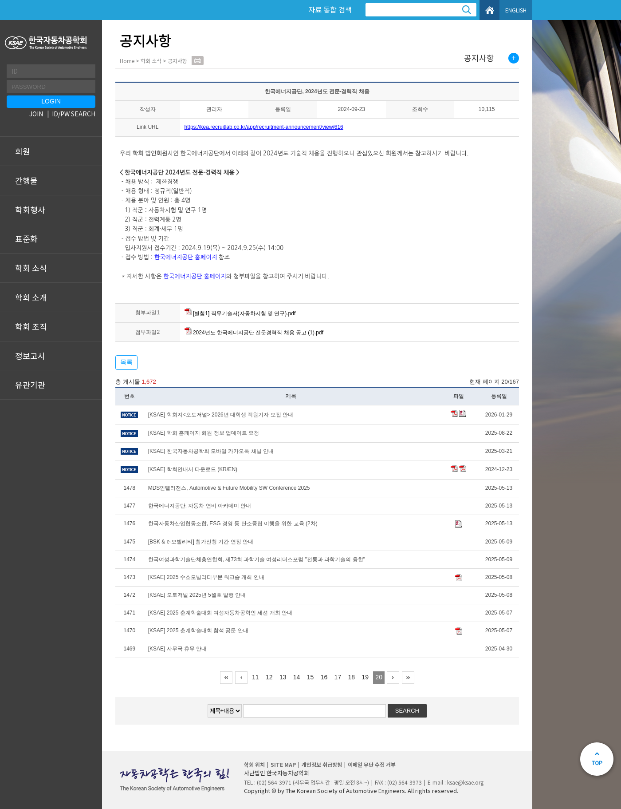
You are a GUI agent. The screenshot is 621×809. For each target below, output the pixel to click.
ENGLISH (516, 10)
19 (365, 677)
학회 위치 (254, 764)
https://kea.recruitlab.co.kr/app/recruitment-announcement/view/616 (264, 127)
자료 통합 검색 (330, 9)
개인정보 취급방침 (322, 764)
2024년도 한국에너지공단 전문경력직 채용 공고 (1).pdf (254, 332)
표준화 (26, 238)
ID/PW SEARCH (73, 113)
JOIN (36, 113)
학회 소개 (31, 297)
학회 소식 (31, 268)
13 (283, 677)
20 (378, 677)
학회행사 (30, 209)
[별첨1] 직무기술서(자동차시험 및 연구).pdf (240, 313)
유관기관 (30, 384)
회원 (22, 151)
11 (255, 677)
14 (296, 677)
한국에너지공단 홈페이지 (185, 257)
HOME (489, 10)
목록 (126, 361)
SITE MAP (283, 764)
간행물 (26, 180)
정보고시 (30, 355)
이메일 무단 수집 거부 (372, 764)
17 (338, 677)
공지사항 (479, 58)
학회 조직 (31, 326)
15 (310, 677)
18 (351, 677)
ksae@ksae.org (465, 782)
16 (324, 677)
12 (269, 677)
